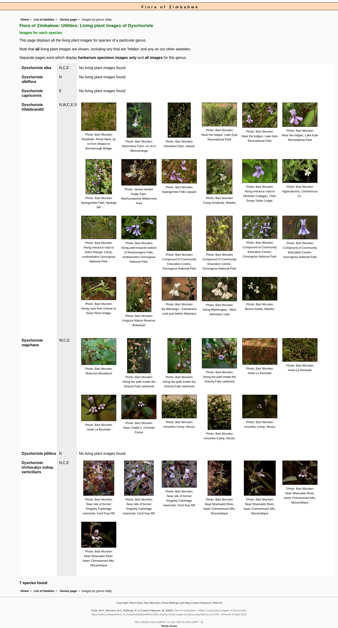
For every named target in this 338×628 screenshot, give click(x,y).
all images (153, 58)
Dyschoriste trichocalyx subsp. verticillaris (38, 467)
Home (25, 19)
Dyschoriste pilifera (39, 453)
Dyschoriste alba (36, 68)
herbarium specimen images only (107, 58)
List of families (44, 19)
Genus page (68, 19)
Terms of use (169, 626)
